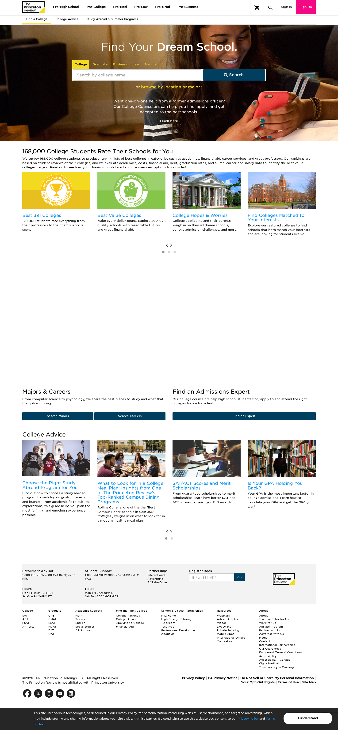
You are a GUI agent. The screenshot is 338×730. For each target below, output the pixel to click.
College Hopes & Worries (200, 215)
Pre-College (96, 7)
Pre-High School (66, 7)
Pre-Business (187, 7)
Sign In (286, 7)
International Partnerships (277, 645)
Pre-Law (141, 7)
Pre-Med (120, 7)
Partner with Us (270, 630)
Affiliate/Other (157, 582)
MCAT (52, 626)
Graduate (100, 64)
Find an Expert (244, 416)
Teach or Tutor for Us (274, 619)
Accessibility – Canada (274, 659)
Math (78, 615)
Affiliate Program (271, 626)
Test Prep (167, 626)
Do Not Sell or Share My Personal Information (277, 678)
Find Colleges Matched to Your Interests (276, 217)
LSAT (51, 623)
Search (234, 74)
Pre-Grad (162, 7)
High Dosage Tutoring (176, 619)
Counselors (224, 641)
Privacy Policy (248, 718)
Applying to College (130, 623)
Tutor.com (168, 623)
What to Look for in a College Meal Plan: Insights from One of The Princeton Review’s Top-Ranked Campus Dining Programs (130, 492)
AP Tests (28, 626)
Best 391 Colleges (41, 215)
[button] (163, 252)
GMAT (52, 619)
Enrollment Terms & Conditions (280, 652)
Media (263, 637)
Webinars (223, 615)
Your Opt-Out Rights (258, 682)
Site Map (309, 682)
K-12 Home (168, 615)
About (263, 615)
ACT (25, 619)
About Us (167, 634)
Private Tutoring (228, 630)
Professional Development (179, 630)
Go (239, 577)
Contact (264, 641)
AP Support (83, 630)
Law (136, 64)
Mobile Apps (225, 634)
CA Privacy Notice (222, 678)
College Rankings (128, 615)
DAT (51, 630)
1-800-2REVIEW (48, 575)
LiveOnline (224, 626)
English (80, 623)
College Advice (126, 619)
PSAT (25, 623)
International (156, 575)
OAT (51, 634)
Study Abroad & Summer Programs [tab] (112, 19)
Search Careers (130, 416)
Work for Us (267, 623)
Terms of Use (288, 682)
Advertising (155, 578)
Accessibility (268, 656)
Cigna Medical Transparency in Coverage (277, 665)
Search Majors (58, 416)
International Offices (231, 637)
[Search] (270, 7)
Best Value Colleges (119, 215)
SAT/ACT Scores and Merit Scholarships (202, 485)
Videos (222, 623)
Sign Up (306, 7)
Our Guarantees (270, 648)
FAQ (25, 578)
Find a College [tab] (36, 19)
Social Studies (85, 626)
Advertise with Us (271, 634)
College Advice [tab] (66, 19)
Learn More (169, 121)
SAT (24, 615)
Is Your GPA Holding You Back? (275, 485)
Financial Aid (125, 626)
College (81, 64)
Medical (151, 64)
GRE (51, 615)
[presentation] (167, 245)
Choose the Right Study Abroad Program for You (50, 485)
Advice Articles (227, 619)
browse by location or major (172, 87)
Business (120, 64)
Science (80, 619)
